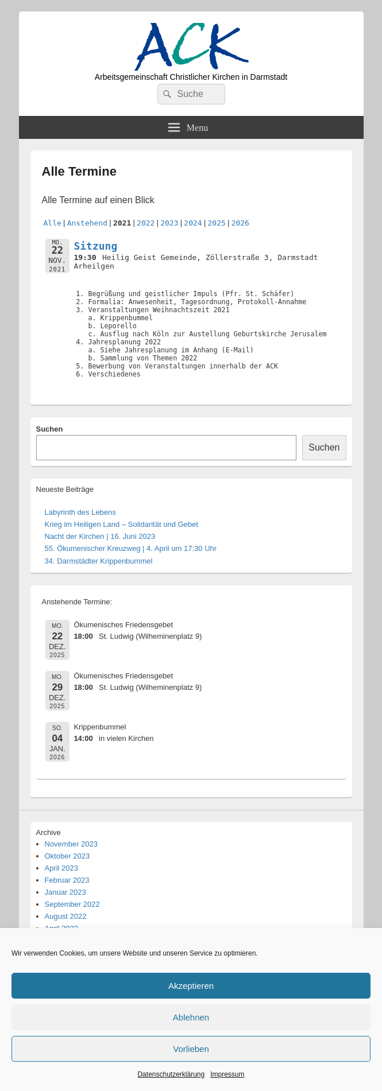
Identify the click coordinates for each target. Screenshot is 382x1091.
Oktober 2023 (67, 856)
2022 (146, 223)
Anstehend (87, 223)
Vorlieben (191, 1049)
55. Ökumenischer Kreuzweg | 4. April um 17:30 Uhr (131, 548)
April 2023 (62, 868)
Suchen (49, 429)
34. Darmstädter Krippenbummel (99, 561)
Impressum (227, 1074)
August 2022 (66, 916)
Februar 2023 (67, 880)
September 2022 (72, 904)
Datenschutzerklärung (170, 1074)
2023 (169, 223)
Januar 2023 (65, 892)
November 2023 (71, 844)
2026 (240, 223)
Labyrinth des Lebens (80, 512)
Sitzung (95, 246)
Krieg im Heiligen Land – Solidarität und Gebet (121, 524)
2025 (216, 223)
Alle (52, 223)
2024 (193, 223)
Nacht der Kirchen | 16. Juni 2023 (100, 536)
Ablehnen (191, 1017)
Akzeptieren (191, 986)
